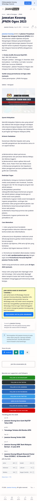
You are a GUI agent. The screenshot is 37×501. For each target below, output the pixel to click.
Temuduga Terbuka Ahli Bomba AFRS (17, 430)
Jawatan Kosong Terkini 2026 (14, 437)
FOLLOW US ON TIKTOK (18, 382)
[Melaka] (10, 472)
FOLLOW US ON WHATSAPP (18, 378)
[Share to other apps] (27, 352)
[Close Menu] (34, 3)
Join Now (27, 3)
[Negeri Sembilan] (27, 472)
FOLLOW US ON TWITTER (18, 396)
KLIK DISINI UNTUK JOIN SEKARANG (18, 314)
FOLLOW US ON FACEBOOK (18, 392)
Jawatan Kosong (11, 487)
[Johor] (10, 463)
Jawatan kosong (8, 34)
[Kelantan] (10, 467)
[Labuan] (27, 467)
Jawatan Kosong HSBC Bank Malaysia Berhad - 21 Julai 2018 (17, 446)
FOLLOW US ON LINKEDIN (18, 387)
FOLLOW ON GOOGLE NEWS (18, 406)
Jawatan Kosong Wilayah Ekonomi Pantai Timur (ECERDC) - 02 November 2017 (19, 455)
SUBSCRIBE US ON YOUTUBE (18, 410)
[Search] (34, 9)
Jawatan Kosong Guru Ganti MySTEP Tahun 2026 (17, 422)
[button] (30, 9)
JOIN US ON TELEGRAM (18, 401)
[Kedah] (27, 463)
